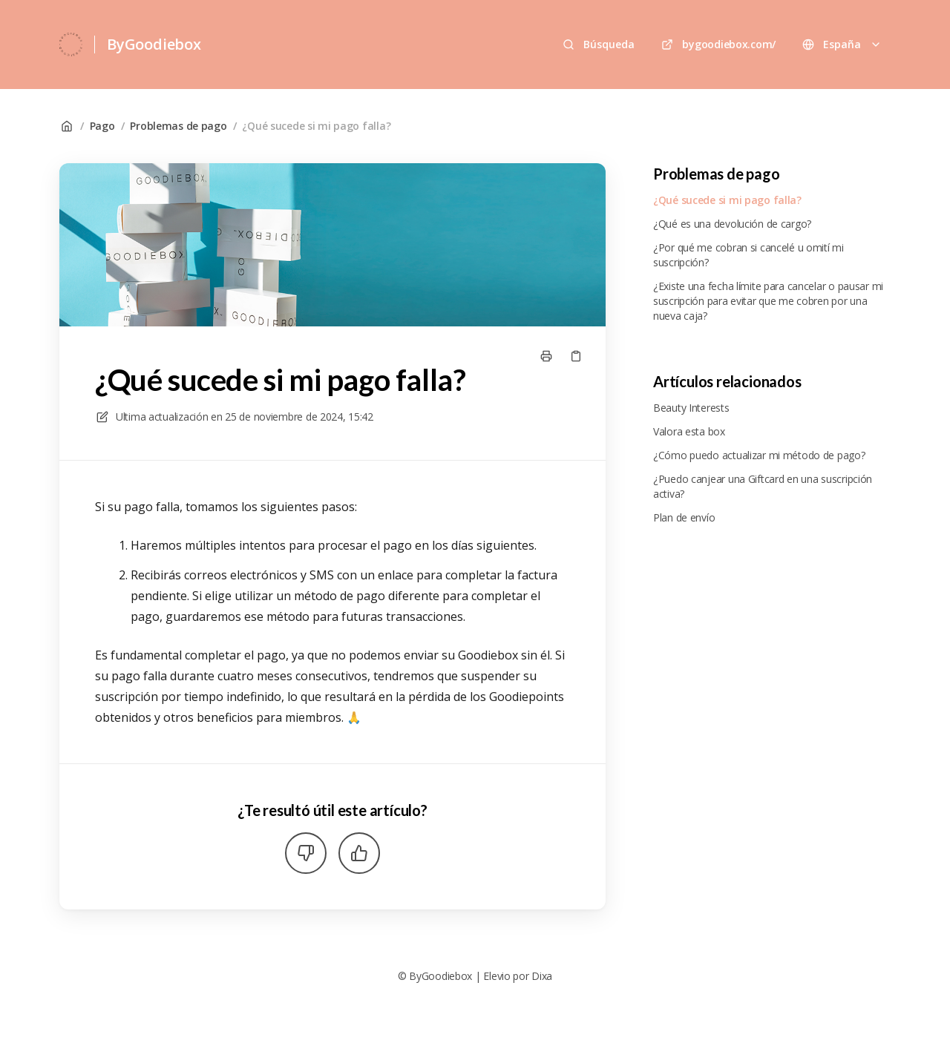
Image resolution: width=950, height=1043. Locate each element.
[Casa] (70, 44)
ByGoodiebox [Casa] (154, 44)
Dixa (541, 976)
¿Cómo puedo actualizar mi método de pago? (759, 455)
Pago (102, 126)
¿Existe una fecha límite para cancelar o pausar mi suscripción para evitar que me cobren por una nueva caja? (768, 301)
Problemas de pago (178, 126)
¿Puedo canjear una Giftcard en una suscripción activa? (762, 486)
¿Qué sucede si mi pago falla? (316, 126)
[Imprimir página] (546, 356)
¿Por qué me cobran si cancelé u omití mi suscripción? (748, 254)
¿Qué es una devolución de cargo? (732, 224)
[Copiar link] (576, 356)
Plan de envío (684, 517)
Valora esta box (689, 431)
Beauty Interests (691, 408)
